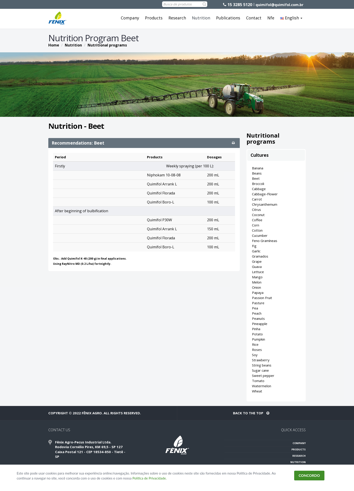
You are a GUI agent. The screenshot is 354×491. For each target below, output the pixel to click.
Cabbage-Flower (265, 194)
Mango (257, 277)
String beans (261, 365)
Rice (255, 344)
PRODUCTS (298, 449)
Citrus (256, 209)
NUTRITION (298, 462)
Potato (257, 334)
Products (154, 18)
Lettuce (258, 272)
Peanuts (258, 318)
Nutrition (201, 18)
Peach (256, 313)
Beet (256, 178)
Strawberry (261, 360)
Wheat (257, 391)
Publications (228, 18)
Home (53, 45)
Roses (257, 349)
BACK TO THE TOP (251, 413)
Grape (257, 261)
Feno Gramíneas (264, 240)
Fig (254, 246)
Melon (256, 282)
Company (130, 18)
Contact (253, 18)
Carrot (257, 199)
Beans (257, 173)
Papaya (257, 292)
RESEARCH (299, 455)
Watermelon (261, 386)
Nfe (270, 18)
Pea (255, 308)
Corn (255, 225)
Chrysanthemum (264, 204)
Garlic (256, 251)
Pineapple (259, 323)
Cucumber (260, 235)
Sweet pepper (263, 375)
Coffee (257, 220)
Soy (255, 355)
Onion (256, 287)
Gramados (260, 256)
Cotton (257, 230)
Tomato (258, 380)
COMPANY (299, 443)
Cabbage (259, 189)
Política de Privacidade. (150, 478)
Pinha (256, 329)
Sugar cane (260, 370)
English (291, 18)
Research (177, 18)
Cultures (260, 155)
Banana (257, 168)
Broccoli (258, 183)
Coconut (258, 214)
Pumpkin (258, 339)
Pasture (258, 303)
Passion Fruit (262, 297)
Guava (257, 266)
